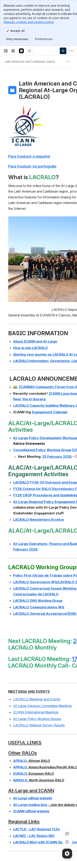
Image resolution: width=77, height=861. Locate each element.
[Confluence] (21, 51)
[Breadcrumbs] (31, 62)
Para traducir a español (29, 156)
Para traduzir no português (32, 166)
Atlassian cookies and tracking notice (28, 22)
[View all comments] (67, 833)
